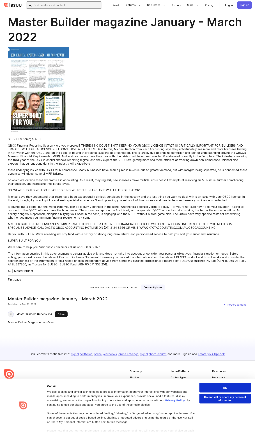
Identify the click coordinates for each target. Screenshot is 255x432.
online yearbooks (105, 354)
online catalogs (128, 354)
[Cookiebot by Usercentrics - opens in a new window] (23, 425)
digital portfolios (81, 354)
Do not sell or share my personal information (225, 387)
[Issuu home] (13, 5)
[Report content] (234, 305)
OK (225, 376)
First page (14, 279)
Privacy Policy (175, 389)
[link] (116, 5)
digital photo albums (153, 354)
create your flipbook (211, 354)
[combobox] (67, 5)
